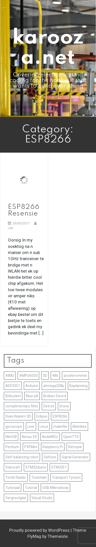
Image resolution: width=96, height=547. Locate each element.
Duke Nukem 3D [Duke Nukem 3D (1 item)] (18, 416)
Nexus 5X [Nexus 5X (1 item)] (29, 437)
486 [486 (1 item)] (55, 375)
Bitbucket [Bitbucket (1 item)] (13, 396)
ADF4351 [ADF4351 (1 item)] (12, 386)
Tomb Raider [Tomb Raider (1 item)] (15, 477)
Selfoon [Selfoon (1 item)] (50, 457)
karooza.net (48, 48)
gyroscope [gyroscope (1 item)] (13, 426)
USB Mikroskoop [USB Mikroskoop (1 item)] (55, 488)
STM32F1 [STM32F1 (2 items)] (59, 467)
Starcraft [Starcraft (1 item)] (12, 467)
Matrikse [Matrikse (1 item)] (79, 426)
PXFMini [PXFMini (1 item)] (30, 447)
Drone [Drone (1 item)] (64, 406)
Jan (10, 228)
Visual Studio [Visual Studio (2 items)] (41, 498)
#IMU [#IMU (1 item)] (9, 375)
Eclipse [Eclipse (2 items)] (41, 416)
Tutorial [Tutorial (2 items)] (31, 488)
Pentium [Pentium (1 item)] (12, 447)
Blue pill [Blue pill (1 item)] (32, 396)
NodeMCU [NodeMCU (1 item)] (50, 437)
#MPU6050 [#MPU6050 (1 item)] (28, 375)
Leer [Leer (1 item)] (31, 426)
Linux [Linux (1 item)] (44, 426)
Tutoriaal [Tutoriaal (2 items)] (12, 488)
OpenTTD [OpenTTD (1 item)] (71, 437)
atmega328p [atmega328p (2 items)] (53, 386)
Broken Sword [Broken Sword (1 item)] (54, 396)
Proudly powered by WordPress (40, 530)
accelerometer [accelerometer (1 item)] (75, 375)
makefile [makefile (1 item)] (60, 426)
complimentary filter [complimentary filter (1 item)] (21, 406)
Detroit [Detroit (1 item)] (48, 406)
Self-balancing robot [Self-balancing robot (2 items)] (21, 457)
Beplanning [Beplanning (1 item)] (78, 386)
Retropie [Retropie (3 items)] (75, 447)
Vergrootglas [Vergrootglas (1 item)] (15, 498)
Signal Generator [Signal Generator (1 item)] (75, 457)
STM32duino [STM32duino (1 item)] (35, 467)
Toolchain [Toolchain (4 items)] (39, 477)
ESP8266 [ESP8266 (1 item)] (59, 416)
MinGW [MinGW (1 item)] (11, 437)
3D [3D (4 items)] (45, 375)
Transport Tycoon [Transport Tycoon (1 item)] (66, 477)
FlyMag (34, 536)
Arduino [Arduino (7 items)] (31, 386)
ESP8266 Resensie (24, 210)
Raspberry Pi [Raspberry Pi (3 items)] (52, 447)
